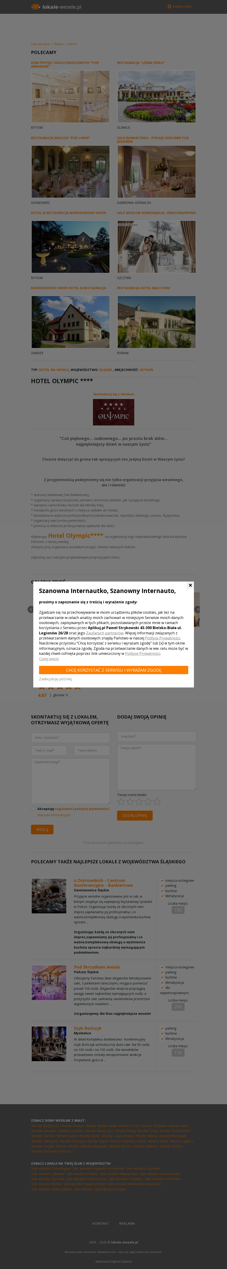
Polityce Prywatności (162, 638)
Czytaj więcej (49, 658)
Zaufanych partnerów (104, 633)
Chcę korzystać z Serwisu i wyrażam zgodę (113, 670)
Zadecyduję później (55, 679)
